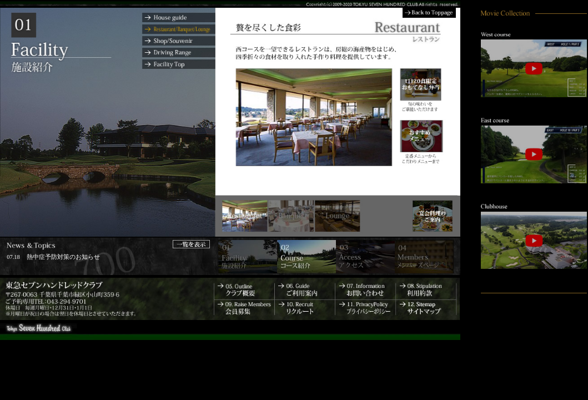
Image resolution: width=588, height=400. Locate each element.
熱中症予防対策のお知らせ (63, 257)
